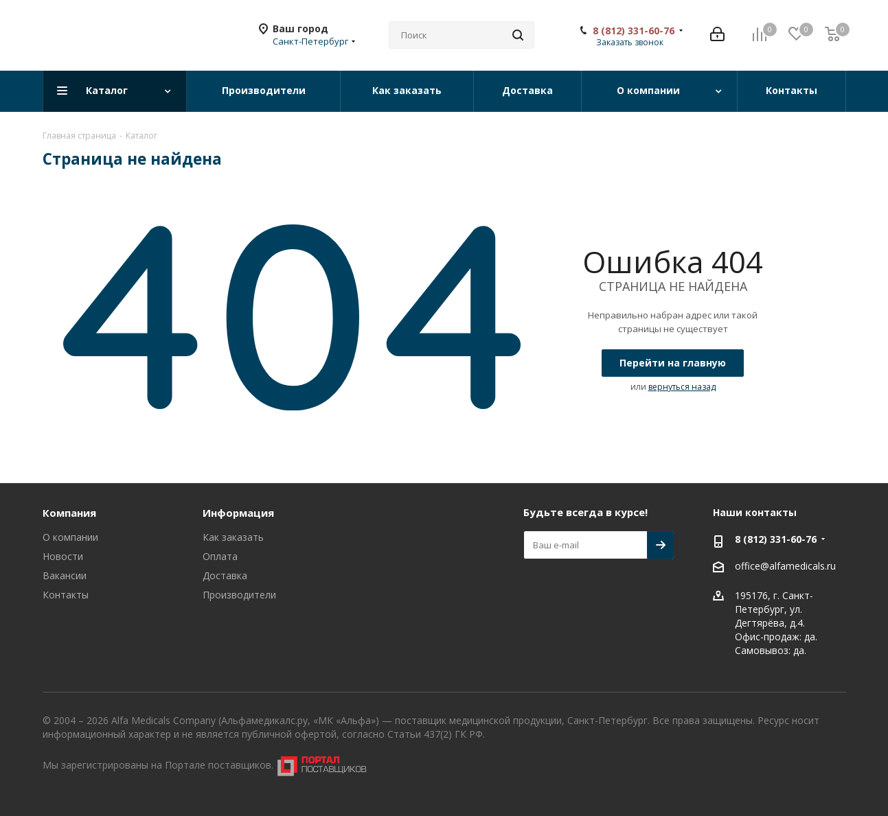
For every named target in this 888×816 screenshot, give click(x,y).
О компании (70, 537)
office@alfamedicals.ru (785, 566)
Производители (239, 594)
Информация (238, 513)
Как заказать (233, 537)
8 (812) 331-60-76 (633, 31)
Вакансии (65, 575)
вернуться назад (682, 387)
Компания (69, 513)
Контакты (66, 594)
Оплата (220, 556)
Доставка (225, 575)
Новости (63, 556)
